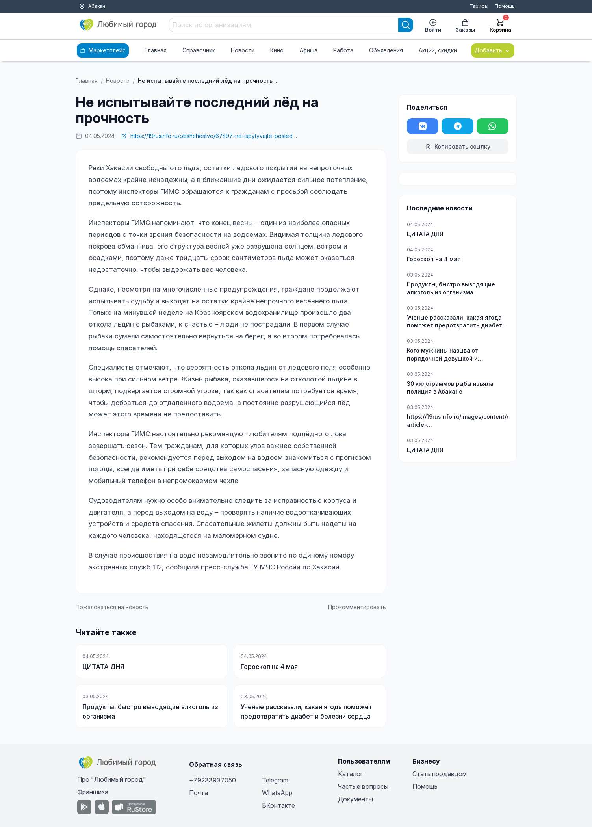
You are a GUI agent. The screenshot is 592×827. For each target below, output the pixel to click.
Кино (277, 50)
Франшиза (92, 792)
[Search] (405, 25)
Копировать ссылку (457, 146)
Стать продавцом (439, 774)
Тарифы (479, 6)
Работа (343, 50)
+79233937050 (212, 780)
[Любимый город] (118, 25)
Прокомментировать (357, 607)
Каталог (350, 774)
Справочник (198, 50)
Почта (198, 793)
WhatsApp (277, 793)
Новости (242, 50)
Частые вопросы (363, 786)
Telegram (275, 780)
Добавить (493, 50)
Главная (156, 50)
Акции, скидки (438, 50)
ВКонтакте (278, 805)
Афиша (308, 50)
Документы (355, 799)
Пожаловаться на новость (112, 607)
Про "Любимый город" (111, 779)
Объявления (386, 50)
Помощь (505, 6)
